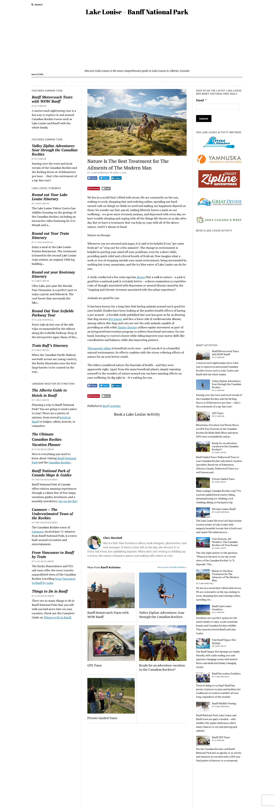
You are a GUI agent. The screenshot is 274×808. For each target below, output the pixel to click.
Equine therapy (127, 327)
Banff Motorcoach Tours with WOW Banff (52, 99)
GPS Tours (94, 665)
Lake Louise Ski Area (114, 81)
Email (201, 100)
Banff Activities (112, 406)
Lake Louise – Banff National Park (137, 11)
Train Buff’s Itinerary (50, 345)
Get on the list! (67, 501)
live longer (115, 319)
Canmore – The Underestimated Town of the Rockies (52, 513)
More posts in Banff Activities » (172, 567)
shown (141, 277)
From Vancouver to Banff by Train (53, 554)
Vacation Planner (142, 81)
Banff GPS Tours (221, 737)
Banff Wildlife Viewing (224, 703)
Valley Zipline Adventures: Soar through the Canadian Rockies (54, 150)
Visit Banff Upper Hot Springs (224, 641)
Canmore (37, 531)
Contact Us (199, 81)
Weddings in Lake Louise (173, 81)
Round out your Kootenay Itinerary (53, 274)
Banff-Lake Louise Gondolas (222, 608)
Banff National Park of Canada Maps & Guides (51, 473)
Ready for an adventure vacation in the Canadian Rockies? (162, 667)
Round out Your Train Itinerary (50, 235)
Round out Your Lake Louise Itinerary (49, 197)
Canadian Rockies (47, 439)
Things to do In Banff (83, 81)
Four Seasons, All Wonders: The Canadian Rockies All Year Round (225, 542)
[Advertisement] (137, 42)
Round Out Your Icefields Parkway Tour (53, 313)
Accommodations (56, 81)
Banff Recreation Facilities (226, 673)
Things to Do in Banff (50, 591)
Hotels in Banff (219, 81)
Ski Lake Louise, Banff (224, 509)
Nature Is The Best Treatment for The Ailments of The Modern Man (225, 575)
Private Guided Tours (102, 718)
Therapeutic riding (99, 348)
